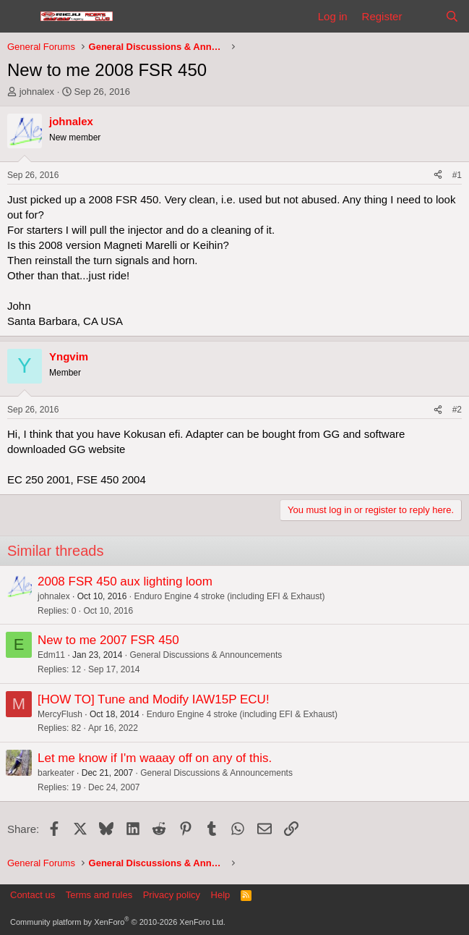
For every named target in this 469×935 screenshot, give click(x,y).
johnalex (37, 91)
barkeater (56, 773)
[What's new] (423, 16)
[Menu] (20, 16)
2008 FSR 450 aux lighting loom (125, 581)
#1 (457, 175)
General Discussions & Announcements (205, 655)
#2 (457, 410)
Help (221, 894)
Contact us (32, 894)
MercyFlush (60, 714)
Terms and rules (99, 894)
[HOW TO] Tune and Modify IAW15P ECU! (154, 699)
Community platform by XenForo (117, 922)
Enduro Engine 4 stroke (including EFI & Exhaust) (229, 596)
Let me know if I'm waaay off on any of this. (155, 758)
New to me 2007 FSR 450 (108, 640)
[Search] (452, 16)
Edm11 (51, 655)
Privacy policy (171, 894)
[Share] (438, 175)
